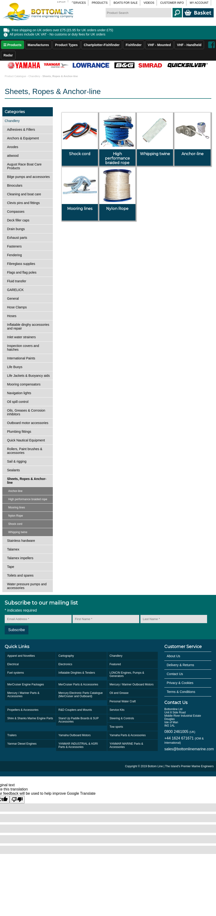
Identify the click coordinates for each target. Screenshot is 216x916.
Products (100, 2)
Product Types (66, 45)
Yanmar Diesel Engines (22, 743)
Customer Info (172, 2)
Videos (149, 2)
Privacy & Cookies (180, 683)
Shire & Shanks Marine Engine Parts (30, 718)
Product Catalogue (16, 76)
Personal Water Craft (123, 701)
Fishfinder (134, 45)
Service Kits (117, 710)
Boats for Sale (126, 2)
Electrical (13, 664)
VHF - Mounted (159, 45)
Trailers (12, 735)
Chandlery (34, 76)
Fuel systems (15, 672)
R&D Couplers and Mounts (75, 710)
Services (79, 2)
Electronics (65, 664)
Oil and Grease (119, 693)
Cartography (66, 655)
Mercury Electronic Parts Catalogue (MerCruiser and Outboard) (80, 694)
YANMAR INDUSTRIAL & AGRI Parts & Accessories (78, 745)
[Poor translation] (17, 799)
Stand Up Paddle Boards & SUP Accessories (78, 720)
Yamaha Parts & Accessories (128, 735)
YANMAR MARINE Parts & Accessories (126, 745)
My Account (199, 2)
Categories (15, 112)
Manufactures (38, 45)
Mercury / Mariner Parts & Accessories (23, 694)
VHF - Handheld (189, 45)
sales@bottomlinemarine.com (187, 749)
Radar (8, 55)
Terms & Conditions (181, 692)
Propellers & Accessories (23, 710)
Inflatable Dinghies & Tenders (76, 672)
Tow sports (116, 726)
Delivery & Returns (180, 665)
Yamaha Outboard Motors (74, 735)
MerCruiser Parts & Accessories (78, 684)
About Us (173, 656)
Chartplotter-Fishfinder (102, 45)
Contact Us (175, 674)
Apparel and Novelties (21, 655)
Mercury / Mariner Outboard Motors (132, 684)
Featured (115, 664)
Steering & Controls (122, 718)
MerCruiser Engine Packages (25, 684)
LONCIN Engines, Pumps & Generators (127, 674)
